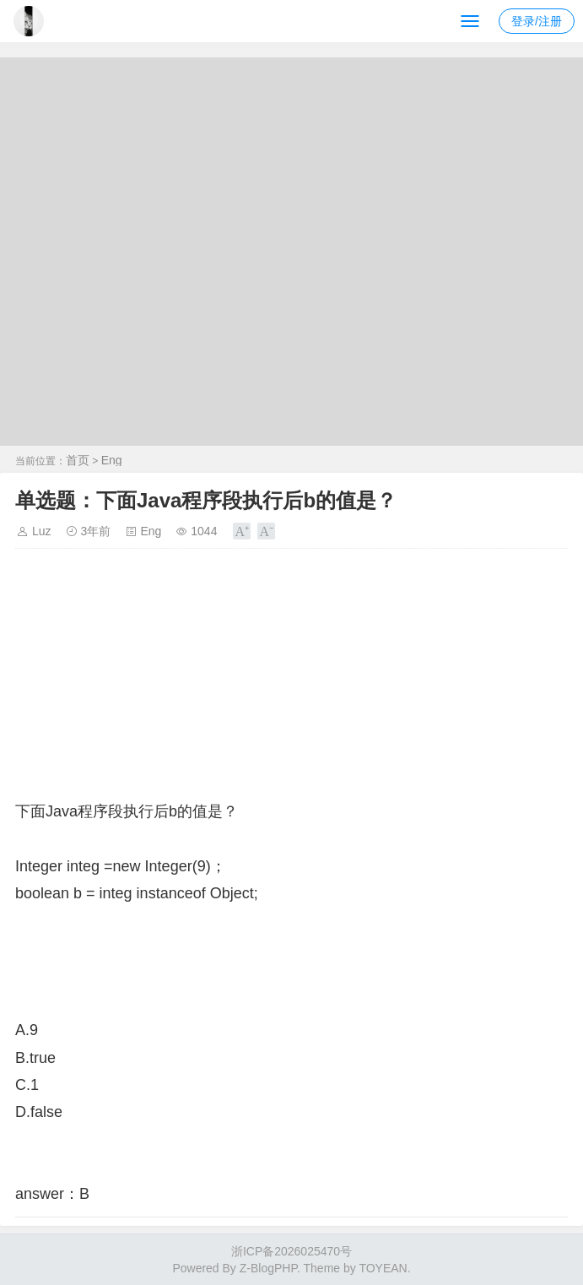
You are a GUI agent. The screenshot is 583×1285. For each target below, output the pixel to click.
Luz (41, 531)
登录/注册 (536, 21)
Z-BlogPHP (268, 1268)
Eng (111, 460)
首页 (77, 460)
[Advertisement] (291, 679)
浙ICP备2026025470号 (291, 1251)
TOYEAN (383, 1268)
